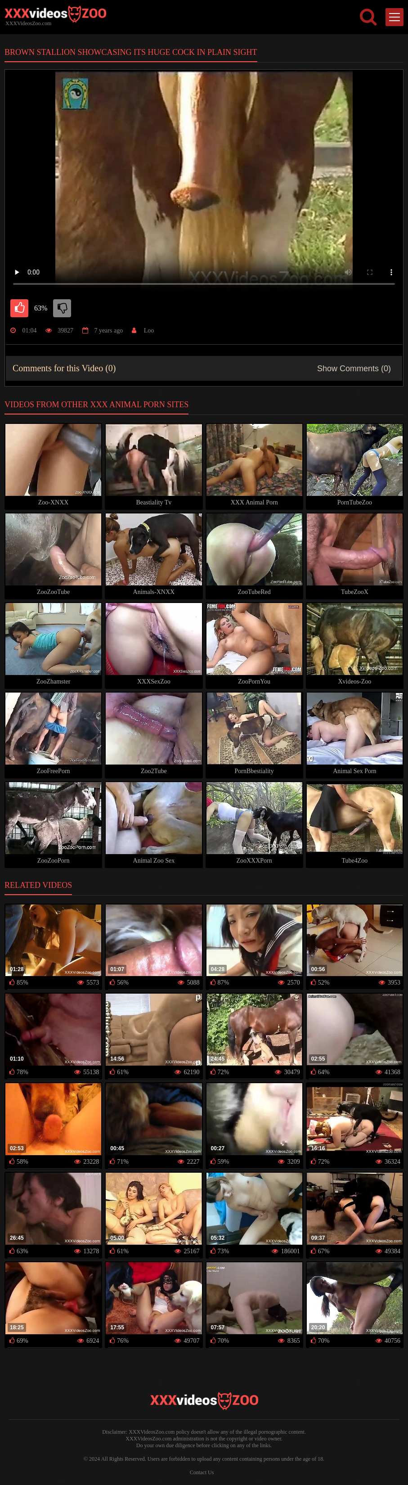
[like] (19, 308)
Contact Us (202, 1472)
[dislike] (62, 308)
